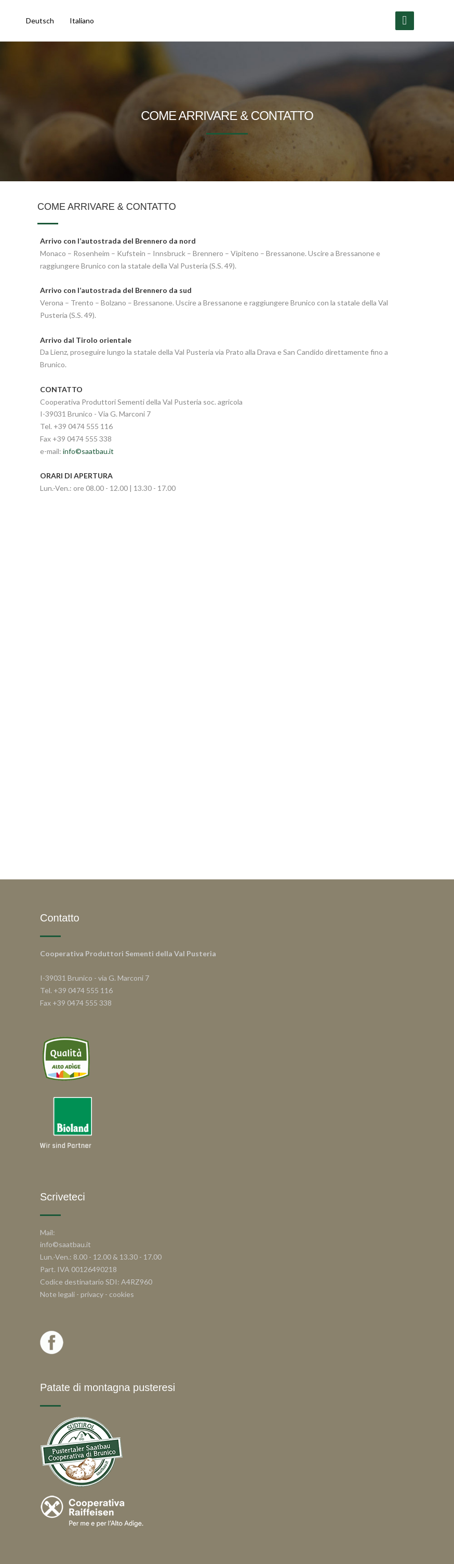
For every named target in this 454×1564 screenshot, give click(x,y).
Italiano (82, 20)
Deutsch (40, 20)
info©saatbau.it (88, 451)
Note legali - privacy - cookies (87, 1294)
